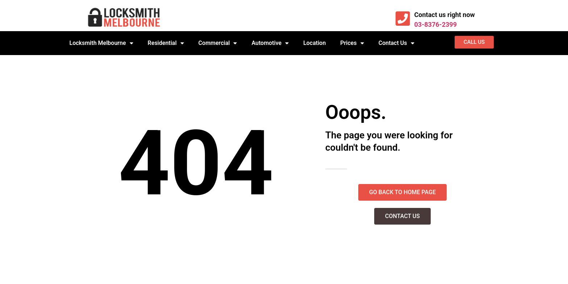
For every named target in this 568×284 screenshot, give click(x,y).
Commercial (218, 43)
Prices (352, 43)
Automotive (270, 43)
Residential (166, 43)
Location (314, 42)
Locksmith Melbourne (101, 43)
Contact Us (396, 43)
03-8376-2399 (435, 24)
